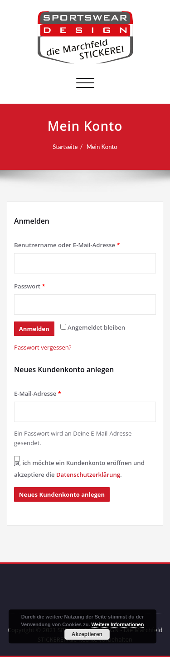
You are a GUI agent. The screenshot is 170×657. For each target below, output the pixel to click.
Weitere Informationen (118, 624)
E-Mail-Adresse (37, 393)
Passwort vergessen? (42, 347)
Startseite (65, 146)
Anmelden (34, 329)
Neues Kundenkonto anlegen (62, 494)
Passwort (29, 286)
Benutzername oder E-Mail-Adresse (67, 245)
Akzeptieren (87, 634)
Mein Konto (102, 146)
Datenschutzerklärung (88, 474)
